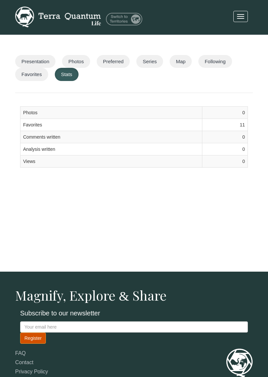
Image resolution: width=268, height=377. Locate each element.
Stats (66, 74)
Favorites (31, 74)
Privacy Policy (31, 371)
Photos (76, 61)
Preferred (113, 61)
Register (33, 338)
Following (215, 61)
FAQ (20, 353)
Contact (24, 362)
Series (150, 61)
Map (180, 61)
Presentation (35, 61)
